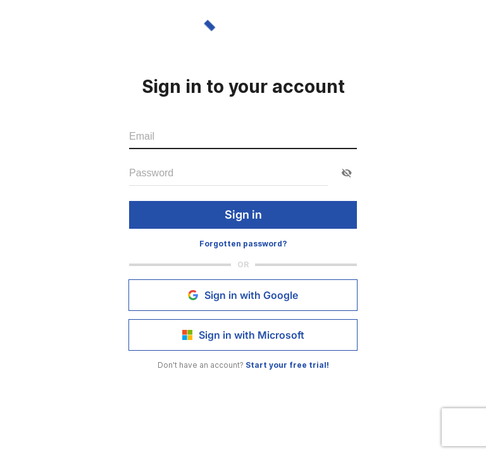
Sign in (243, 215)
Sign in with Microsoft (243, 335)
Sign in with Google (243, 295)
